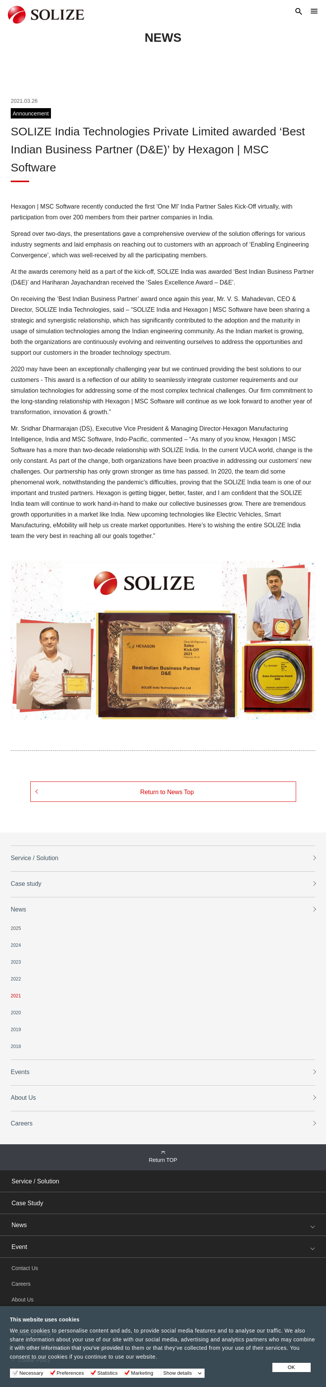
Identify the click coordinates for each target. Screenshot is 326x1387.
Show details (177, 1373)
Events (20, 1072)
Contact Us (24, 1268)
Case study (26, 883)
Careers (22, 1123)
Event (19, 1247)
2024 (16, 945)
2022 (16, 979)
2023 (16, 962)
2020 (16, 1012)
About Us (23, 1097)
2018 (16, 1046)
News (18, 909)
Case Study (27, 1203)
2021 (16, 996)
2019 (16, 1029)
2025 (16, 928)
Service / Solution (35, 858)
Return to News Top (167, 792)
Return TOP (163, 1160)
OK (291, 1367)
